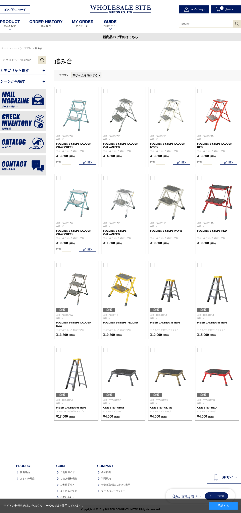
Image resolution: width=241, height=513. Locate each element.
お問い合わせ (67, 497)
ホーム (4, 48)
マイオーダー (82, 23)
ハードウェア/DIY (21, 48)
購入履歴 (46, 23)
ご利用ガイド (110, 23)
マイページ (198, 9)
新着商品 (25, 472)
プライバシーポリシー (113, 491)
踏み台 (38, 48)
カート (227, 8)
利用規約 (106, 478)
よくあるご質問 (68, 491)
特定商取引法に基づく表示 (115, 484)
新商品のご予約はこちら (120, 37)
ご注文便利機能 (68, 478)
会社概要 (106, 472)
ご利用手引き (67, 484)
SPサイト (229, 477)
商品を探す (10, 23)
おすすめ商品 (27, 478)
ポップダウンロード (15, 9)
